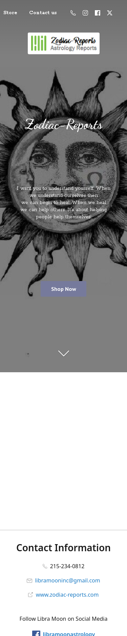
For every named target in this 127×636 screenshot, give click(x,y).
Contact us (43, 13)
